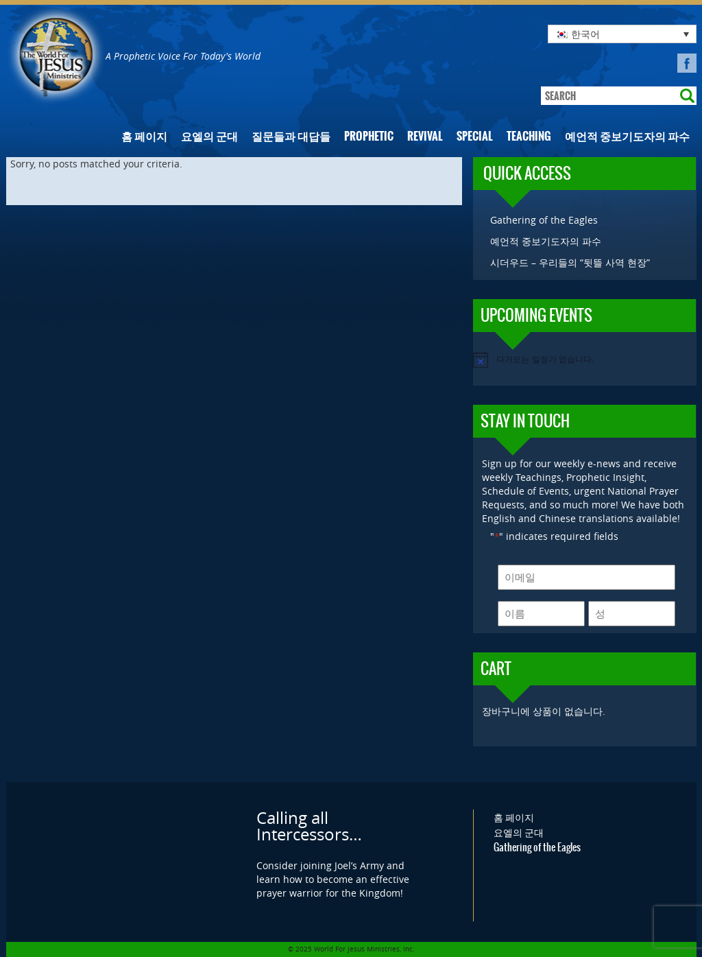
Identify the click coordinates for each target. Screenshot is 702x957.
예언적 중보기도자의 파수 (627, 136)
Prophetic (369, 136)
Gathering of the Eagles (544, 219)
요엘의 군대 (209, 136)
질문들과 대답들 (291, 136)
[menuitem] (622, 34)
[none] (622, 34)
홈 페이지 (144, 136)
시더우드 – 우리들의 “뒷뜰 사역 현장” (570, 262)
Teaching (529, 136)
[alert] (584, 359)
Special (475, 136)
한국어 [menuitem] (585, 33)
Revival (425, 136)
